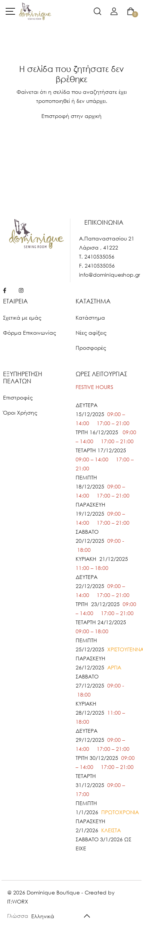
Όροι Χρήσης (20, 412)
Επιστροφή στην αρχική (71, 115)
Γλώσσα (17, 915)
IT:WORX (17, 901)
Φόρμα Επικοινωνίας (29, 332)
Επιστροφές (18, 397)
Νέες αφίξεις (91, 332)
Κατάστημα (90, 317)
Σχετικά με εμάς (22, 317)
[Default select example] (63, 915)
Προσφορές (91, 347)
